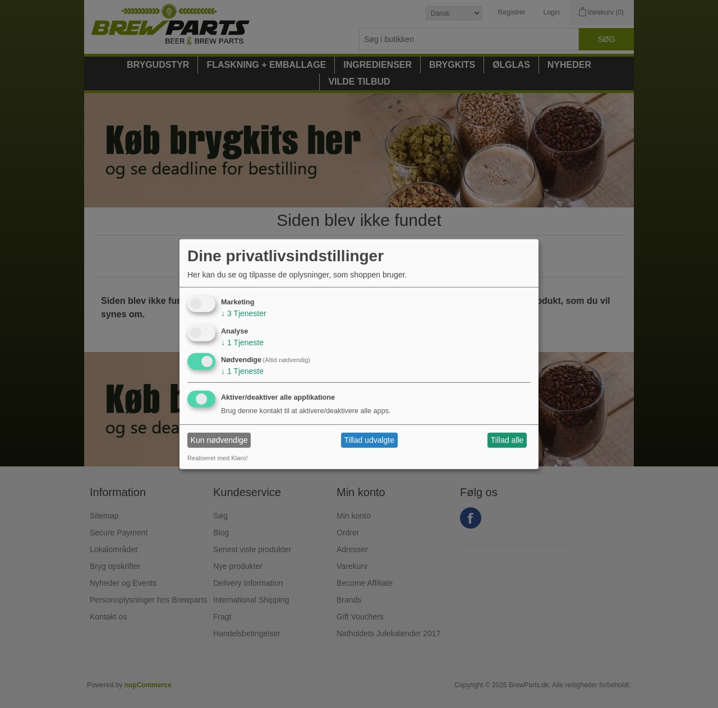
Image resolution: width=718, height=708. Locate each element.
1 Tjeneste (242, 341)
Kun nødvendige (219, 440)
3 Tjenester (243, 313)
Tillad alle (507, 440)
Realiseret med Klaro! (217, 458)
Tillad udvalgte (369, 440)
